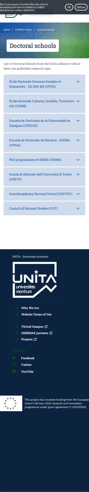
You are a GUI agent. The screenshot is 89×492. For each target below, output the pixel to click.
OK (69, 7)
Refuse (81, 7)
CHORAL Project (23, 29)
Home (7, 29)
